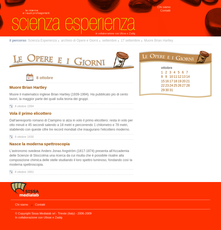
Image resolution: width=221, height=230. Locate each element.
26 (179, 85)
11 (175, 77)
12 (179, 77)
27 (184, 85)
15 (163, 81)
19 (179, 81)
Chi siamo (163, 7)
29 (163, 90)
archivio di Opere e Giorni (79, 40)
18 (175, 81)
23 (167, 85)
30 (167, 90)
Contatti (165, 10)
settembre (109, 40)
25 (175, 85)
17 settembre (130, 40)
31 (171, 90)
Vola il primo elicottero (30, 113)
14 (188, 77)
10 (171, 77)
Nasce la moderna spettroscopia (39, 144)
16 (167, 81)
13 (184, 77)
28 (188, 85)
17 (171, 81)
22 (163, 85)
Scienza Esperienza (42, 40)
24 (171, 85)
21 (188, 81)
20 (184, 81)
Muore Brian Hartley (158, 40)
